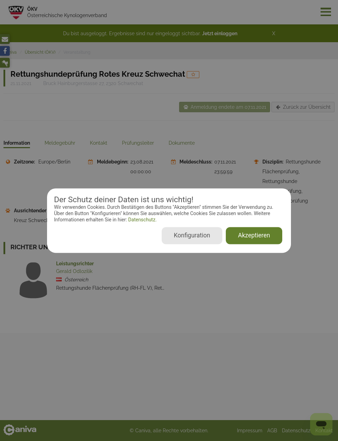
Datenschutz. (141, 220)
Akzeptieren (254, 235)
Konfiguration (192, 235)
